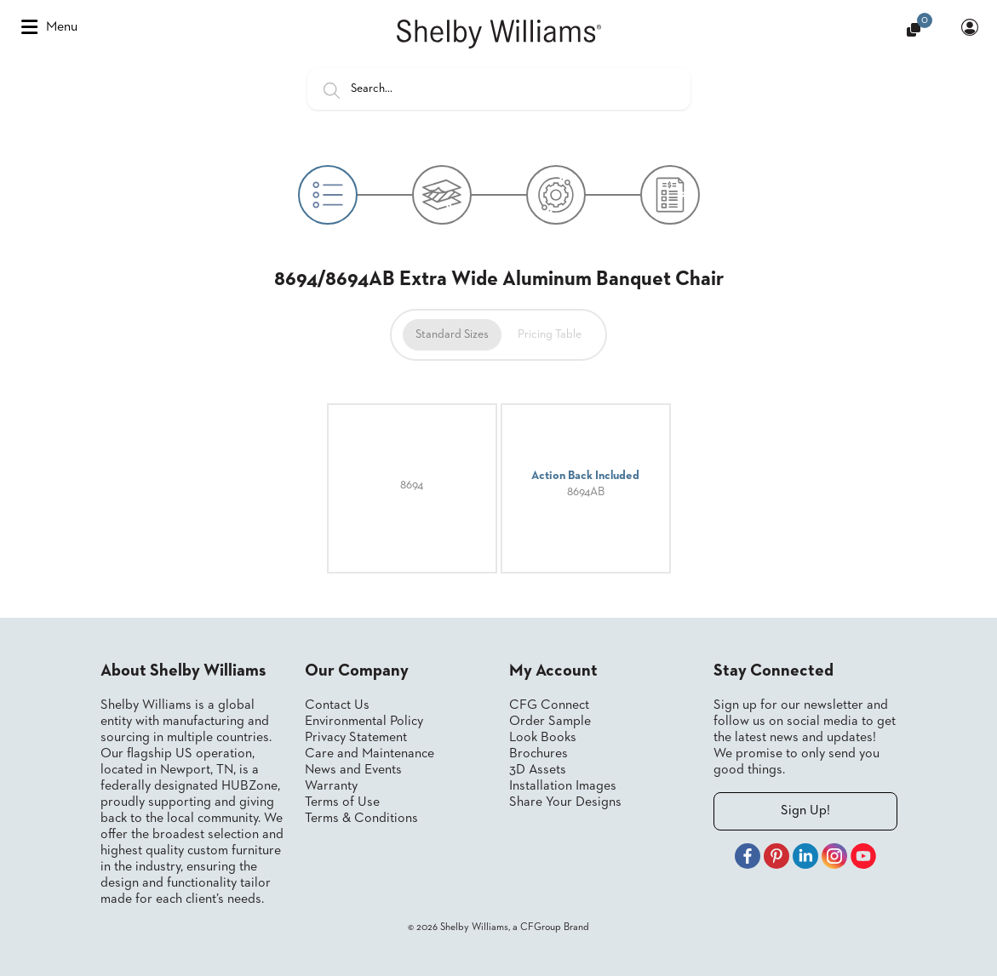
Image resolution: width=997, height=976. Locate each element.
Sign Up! (805, 811)
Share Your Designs (565, 802)
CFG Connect (549, 705)
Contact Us (337, 705)
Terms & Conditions (361, 818)
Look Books (542, 738)
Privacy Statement (356, 738)
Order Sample (550, 721)
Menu (49, 27)
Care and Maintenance (369, 754)
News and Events (353, 770)
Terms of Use (342, 802)
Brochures (538, 754)
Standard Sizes (452, 334)
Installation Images (562, 786)
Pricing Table (550, 334)
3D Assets (537, 770)
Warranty (331, 786)
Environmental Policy (364, 721)
